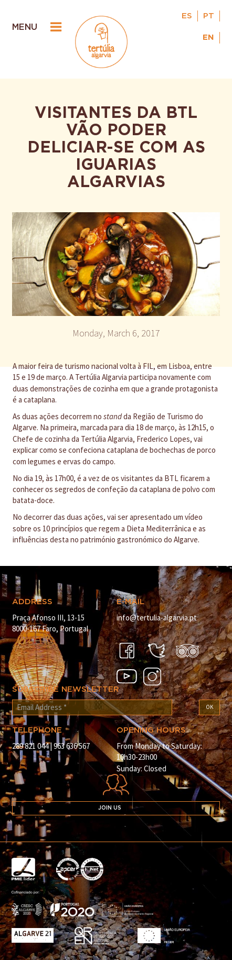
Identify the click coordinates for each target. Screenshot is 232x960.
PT (208, 16)
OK (209, 707)
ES (187, 16)
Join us (109, 808)
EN (208, 37)
